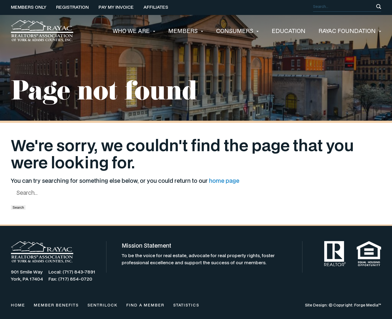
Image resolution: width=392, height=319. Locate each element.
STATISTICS (186, 305)
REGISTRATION (72, 7)
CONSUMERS (237, 31)
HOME (18, 305)
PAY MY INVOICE (116, 7)
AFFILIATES (155, 7)
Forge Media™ (367, 305)
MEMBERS (185, 31)
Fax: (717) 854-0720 (70, 279)
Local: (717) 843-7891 (71, 272)
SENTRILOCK (102, 305)
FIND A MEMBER (145, 305)
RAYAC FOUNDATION (349, 31)
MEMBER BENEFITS (56, 305)
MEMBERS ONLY (28, 7)
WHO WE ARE (134, 31)
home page (224, 180)
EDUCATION (288, 31)
